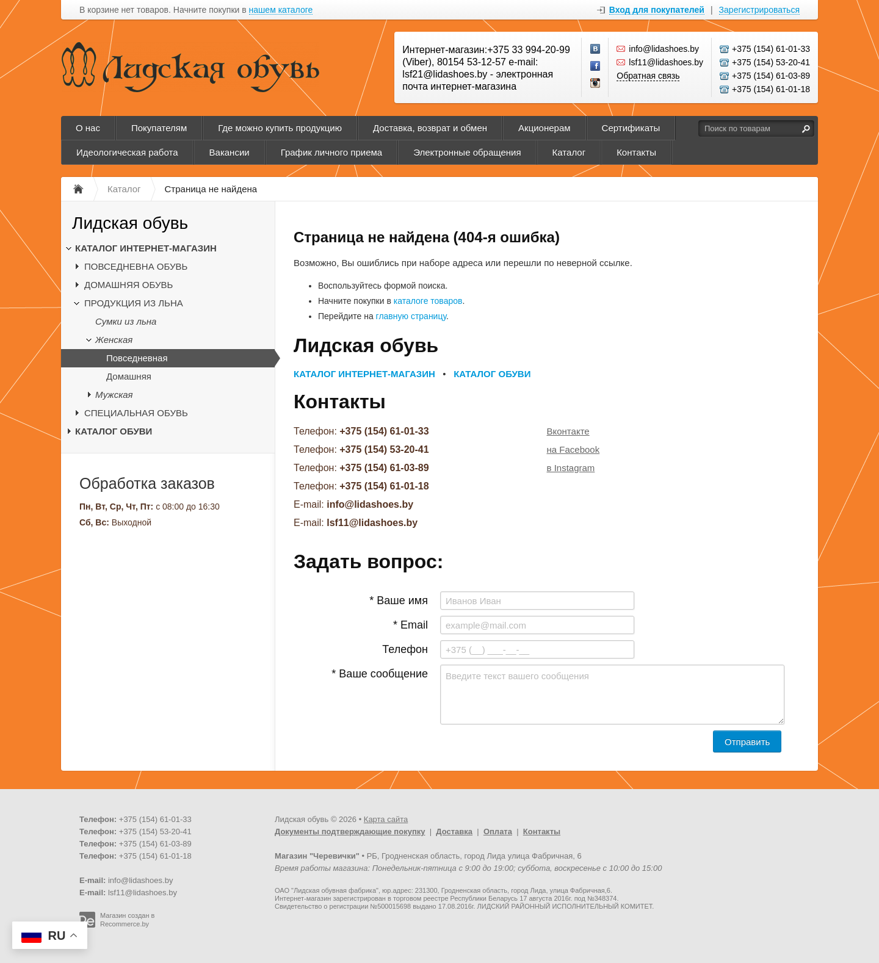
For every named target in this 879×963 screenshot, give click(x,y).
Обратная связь (648, 76)
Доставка (454, 831)
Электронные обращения (467, 152)
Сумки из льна (125, 321)
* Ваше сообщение (379, 674)
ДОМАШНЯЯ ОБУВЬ (128, 285)
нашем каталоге (281, 10)
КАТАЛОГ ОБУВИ (113, 431)
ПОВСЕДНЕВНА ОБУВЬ (135, 266)
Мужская (114, 394)
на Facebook (573, 449)
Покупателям (159, 128)
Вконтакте (568, 431)
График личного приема (331, 152)
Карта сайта (386, 819)
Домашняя (128, 376)
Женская (113, 339)
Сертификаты (631, 128)
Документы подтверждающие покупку (350, 831)
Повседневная (137, 358)
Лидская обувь (130, 223)
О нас (88, 128)
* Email (410, 625)
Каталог (569, 152)
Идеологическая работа (127, 152)
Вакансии (229, 152)
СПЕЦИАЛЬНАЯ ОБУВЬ (136, 413)
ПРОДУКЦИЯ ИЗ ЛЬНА (133, 303)
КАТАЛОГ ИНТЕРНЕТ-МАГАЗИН (146, 248)
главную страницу (411, 316)
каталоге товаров (428, 301)
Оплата (497, 831)
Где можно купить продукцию (280, 128)
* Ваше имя (398, 600)
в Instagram (571, 468)
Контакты (636, 152)
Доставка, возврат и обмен (430, 128)
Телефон (405, 649)
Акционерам (544, 128)
